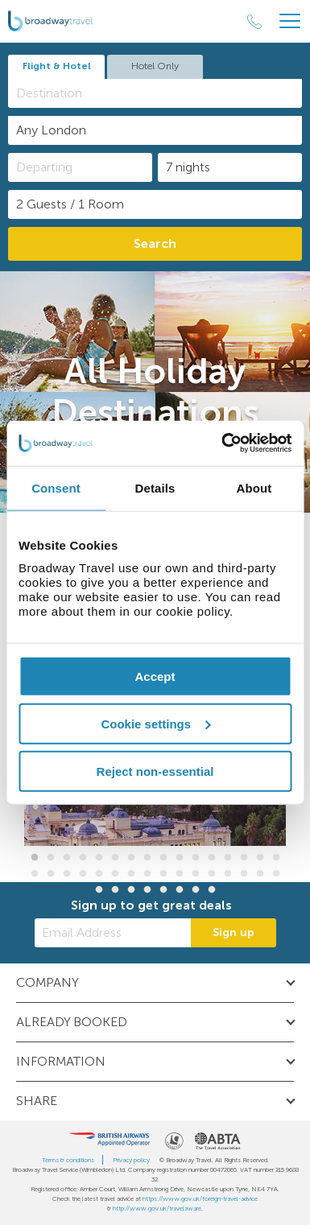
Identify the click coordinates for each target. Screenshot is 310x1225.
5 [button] (99, 858)
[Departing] (80, 167)
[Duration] (230, 167)
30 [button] (244, 874)
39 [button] (196, 890)
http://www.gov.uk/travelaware (157, 1208)
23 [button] (131, 874)
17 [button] (35, 874)
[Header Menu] (290, 21)
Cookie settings (155, 723)
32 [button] (276, 874)
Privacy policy (131, 1160)
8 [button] (147, 858)
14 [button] (244, 858)
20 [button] (83, 874)
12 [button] (212, 858)
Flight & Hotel (57, 66)
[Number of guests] (155, 204)
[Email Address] (113, 932)
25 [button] (163, 874)
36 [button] (147, 890)
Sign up (233, 932)
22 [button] (115, 874)
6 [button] (115, 858)
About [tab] (254, 487)
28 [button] (212, 874)
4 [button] (83, 858)
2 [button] (51, 858)
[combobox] (155, 93)
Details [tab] (155, 487)
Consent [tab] (56, 487)
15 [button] (260, 858)
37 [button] (163, 890)
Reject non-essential (155, 770)
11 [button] (196, 858)
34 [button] (115, 890)
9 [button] (163, 858)
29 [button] (228, 874)
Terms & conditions (68, 1160)
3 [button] (67, 858)
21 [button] (99, 874)
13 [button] (228, 858)
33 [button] (99, 890)
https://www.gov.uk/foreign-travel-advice (200, 1198)
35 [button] (131, 890)
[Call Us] (254, 21)
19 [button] (67, 874)
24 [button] (147, 874)
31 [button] (260, 874)
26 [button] (180, 874)
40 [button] (212, 890)
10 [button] (180, 858)
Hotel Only (155, 66)
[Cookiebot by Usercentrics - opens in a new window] (222, 443)
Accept (154, 676)
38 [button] (180, 890)
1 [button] (35, 858)
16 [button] (276, 858)
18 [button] (51, 874)
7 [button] (131, 858)
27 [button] (196, 874)
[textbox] (163, 93)
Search (155, 243)
